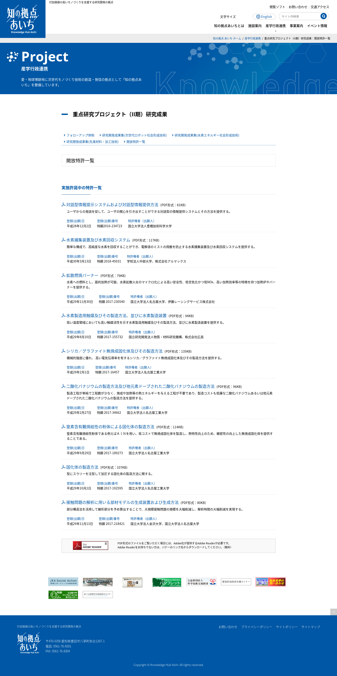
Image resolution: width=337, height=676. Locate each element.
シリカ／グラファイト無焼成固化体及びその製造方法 (114, 351)
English (267, 16)
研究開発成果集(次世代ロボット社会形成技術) (134, 135)
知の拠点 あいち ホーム (227, 38)
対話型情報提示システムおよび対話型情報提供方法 (112, 204)
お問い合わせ (299, 6)
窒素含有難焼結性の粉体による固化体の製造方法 (110, 426)
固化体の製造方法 (82, 467)
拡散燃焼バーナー (82, 275)
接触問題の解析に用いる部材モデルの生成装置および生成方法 (122, 502)
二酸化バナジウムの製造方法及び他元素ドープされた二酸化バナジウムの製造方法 (140, 386)
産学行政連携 (253, 38)
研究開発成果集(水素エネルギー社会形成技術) (207, 135)
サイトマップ (310, 626)
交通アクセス (321, 6)
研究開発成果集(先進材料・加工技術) (92, 141)
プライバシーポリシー (256, 626)
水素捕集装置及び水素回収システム (98, 240)
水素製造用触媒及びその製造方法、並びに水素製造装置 (116, 315)
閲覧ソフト (278, 6)
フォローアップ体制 (80, 135)
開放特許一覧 (135, 141)
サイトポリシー (287, 626)
